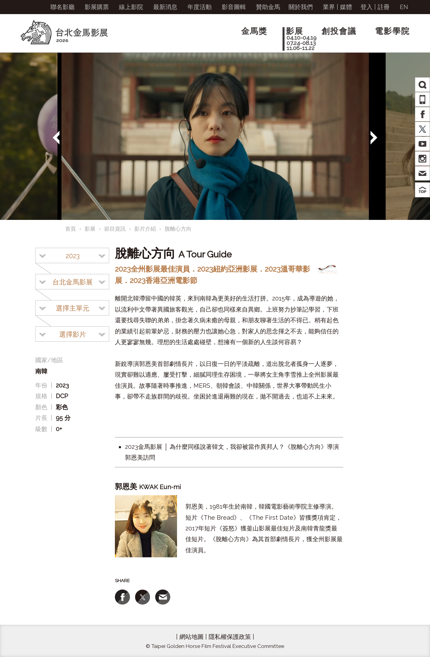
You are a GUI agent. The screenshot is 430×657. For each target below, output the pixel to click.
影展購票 (97, 6)
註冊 (384, 6)
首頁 (70, 229)
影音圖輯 (234, 6)
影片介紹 (145, 229)
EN (404, 6)
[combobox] (72, 255)
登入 (366, 6)
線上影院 (131, 6)
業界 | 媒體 (337, 6)
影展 (90, 229)
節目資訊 (115, 229)
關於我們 (301, 6)
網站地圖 (191, 636)
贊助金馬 (268, 6)
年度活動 (199, 6)
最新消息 (165, 6)
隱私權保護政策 (230, 636)
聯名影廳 (62, 6)
